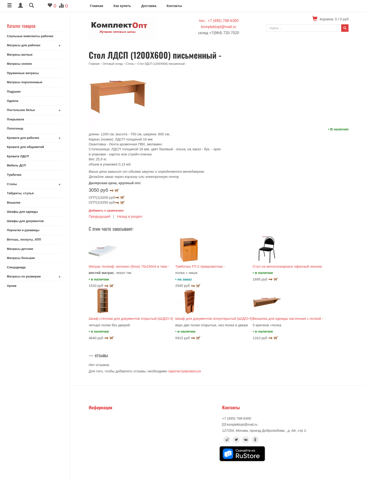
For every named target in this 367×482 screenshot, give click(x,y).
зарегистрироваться (184, 371)
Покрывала (15, 119)
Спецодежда (16, 267)
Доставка (148, 6)
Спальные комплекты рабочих (30, 36)
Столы (12, 184)
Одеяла (12, 101)
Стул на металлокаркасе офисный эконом (287, 266)
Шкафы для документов (25, 221)
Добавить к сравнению (106, 210)
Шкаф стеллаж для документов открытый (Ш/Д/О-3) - (132, 318)
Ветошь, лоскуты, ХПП (24, 239)
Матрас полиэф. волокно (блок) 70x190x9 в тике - (129, 266)
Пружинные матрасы (23, 73)
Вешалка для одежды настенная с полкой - (288, 318)
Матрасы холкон (19, 63)
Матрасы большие (21, 258)
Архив (11, 286)
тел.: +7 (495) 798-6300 (219, 21)
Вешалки (13, 202)
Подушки (14, 91)
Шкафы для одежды (22, 211)
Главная (96, 6)
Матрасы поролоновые (24, 82)
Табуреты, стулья (20, 193)
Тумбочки (14, 174)
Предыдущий (99, 216)
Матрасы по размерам (24, 276)
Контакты (174, 6)
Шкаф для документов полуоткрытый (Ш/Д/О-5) (214, 318)
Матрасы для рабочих (23, 45)
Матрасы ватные (20, 54)
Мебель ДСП (16, 165)
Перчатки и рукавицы (23, 230)
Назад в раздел (129, 216)
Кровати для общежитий (25, 147)
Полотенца (15, 128)
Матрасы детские (20, 249)
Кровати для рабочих (23, 138)
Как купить (122, 6)
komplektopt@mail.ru (218, 27)
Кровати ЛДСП (18, 156)
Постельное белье (21, 110)
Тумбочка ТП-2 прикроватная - (200, 266)
